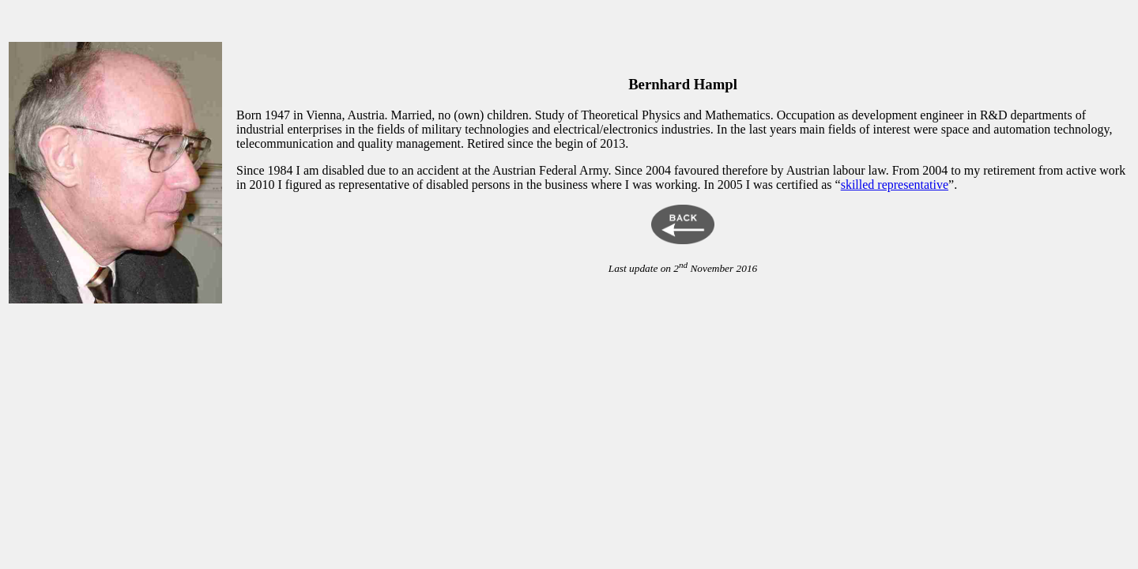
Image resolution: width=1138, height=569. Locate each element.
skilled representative (894, 184)
